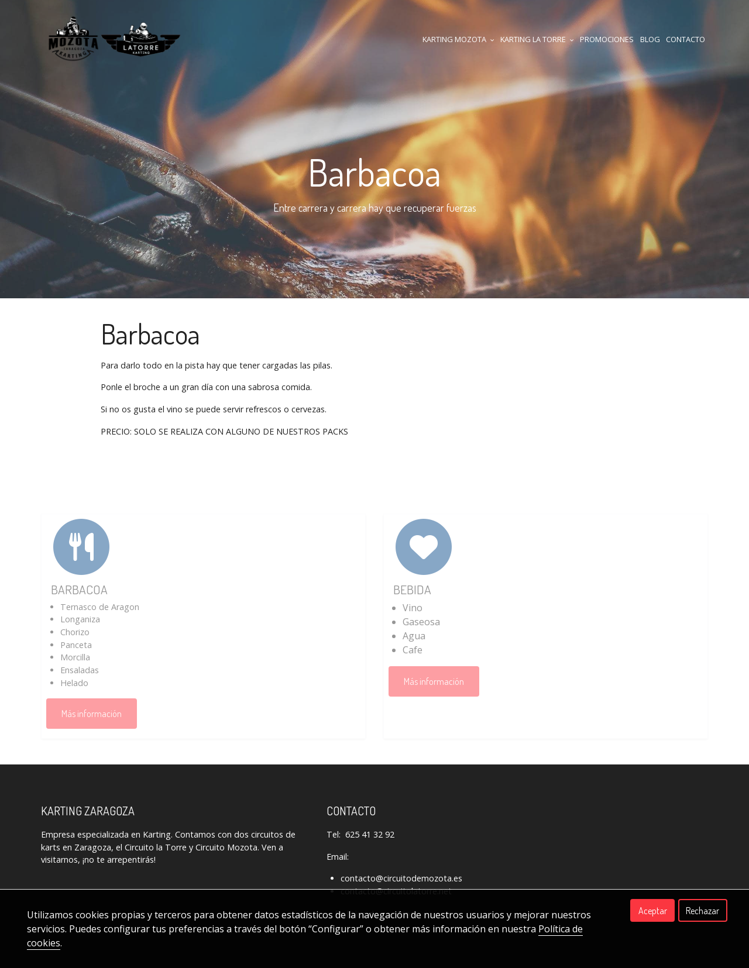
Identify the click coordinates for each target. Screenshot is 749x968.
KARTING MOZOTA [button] (458, 39)
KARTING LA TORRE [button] (537, 39)
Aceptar (652, 911)
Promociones (607, 39)
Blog (650, 39)
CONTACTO (685, 39)
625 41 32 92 (369, 834)
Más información (91, 713)
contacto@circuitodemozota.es (401, 878)
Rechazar (702, 911)
